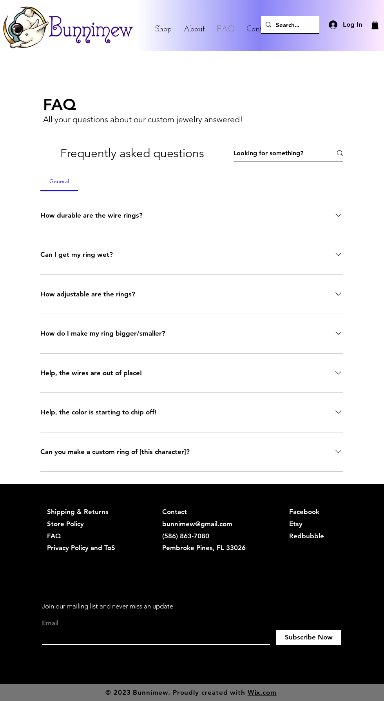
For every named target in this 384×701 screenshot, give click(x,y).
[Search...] (289, 24)
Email (50, 623)
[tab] (59, 181)
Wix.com (262, 692)
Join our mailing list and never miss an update (107, 606)
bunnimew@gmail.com (197, 524)
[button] (375, 25)
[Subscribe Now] (308, 637)
